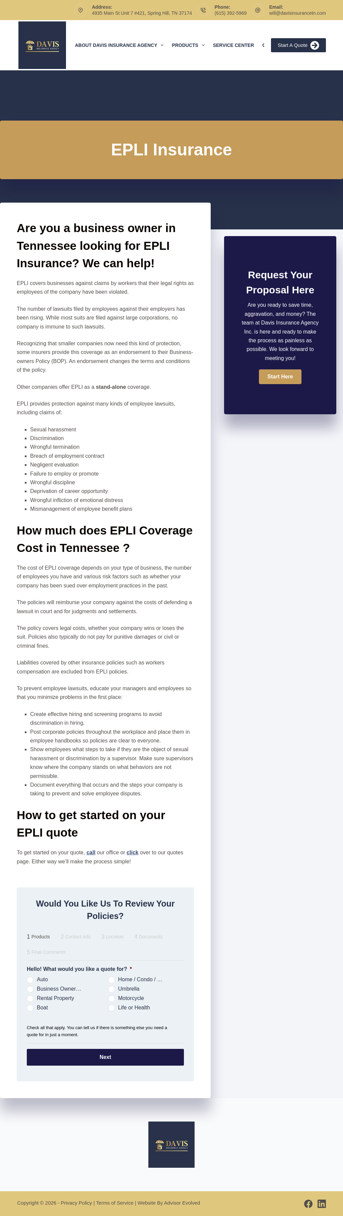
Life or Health (134, 1007)
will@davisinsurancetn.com (297, 13)
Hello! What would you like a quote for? (79, 969)
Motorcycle (131, 998)
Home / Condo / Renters (143, 979)
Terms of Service (115, 1202)
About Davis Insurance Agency (120, 45)
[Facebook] (308, 1203)
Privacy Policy (76, 1202)
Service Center (233, 45)
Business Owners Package (62, 989)
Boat (42, 1007)
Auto (42, 979)
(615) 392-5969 (230, 13)
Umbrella (129, 989)
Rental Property (55, 998)
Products (189, 45)
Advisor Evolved (182, 1202)
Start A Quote (298, 45)
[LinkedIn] (322, 1203)
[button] (280, 376)
